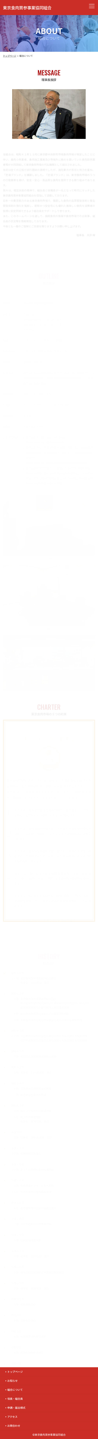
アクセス (12, 1416)
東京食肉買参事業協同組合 (27, 8)
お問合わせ (13, 1425)
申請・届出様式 (16, 1407)
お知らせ (12, 1380)
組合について (15, 1389)
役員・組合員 (15, 1398)
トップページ (9, 55)
